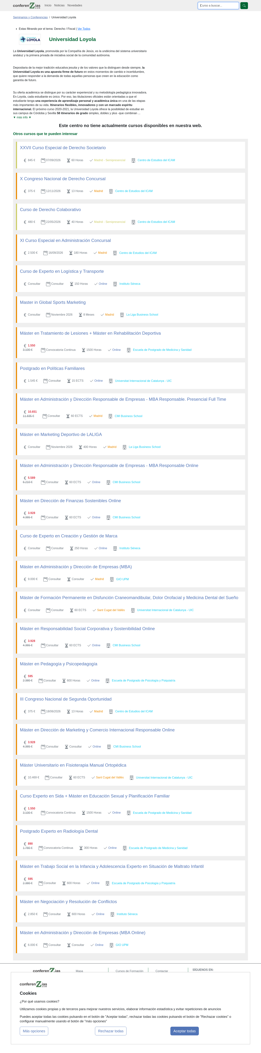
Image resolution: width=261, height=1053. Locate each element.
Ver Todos (83, 28)
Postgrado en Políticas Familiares (52, 368)
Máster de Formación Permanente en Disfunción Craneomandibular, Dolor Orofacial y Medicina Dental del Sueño (129, 597)
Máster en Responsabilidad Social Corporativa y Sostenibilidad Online (87, 628)
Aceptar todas (184, 1031)
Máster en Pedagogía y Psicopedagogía (58, 663)
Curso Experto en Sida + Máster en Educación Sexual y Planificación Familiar (95, 795)
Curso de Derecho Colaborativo (50, 209)
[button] (80, 117)
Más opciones (34, 1031)
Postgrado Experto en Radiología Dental (59, 831)
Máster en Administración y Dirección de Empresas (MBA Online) (82, 932)
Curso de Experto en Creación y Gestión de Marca (68, 535)
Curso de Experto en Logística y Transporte (62, 271)
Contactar (162, 971)
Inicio (48, 5)
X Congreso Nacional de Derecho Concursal (62, 178)
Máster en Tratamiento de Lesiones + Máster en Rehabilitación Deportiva (90, 333)
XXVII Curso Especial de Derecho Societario (63, 147)
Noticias (59, 5)
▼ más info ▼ (22, 117)
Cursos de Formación (129, 971)
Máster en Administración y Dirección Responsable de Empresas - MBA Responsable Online (109, 465)
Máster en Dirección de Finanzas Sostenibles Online (70, 500)
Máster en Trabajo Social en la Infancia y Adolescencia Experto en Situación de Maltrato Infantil (112, 866)
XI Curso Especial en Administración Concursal (65, 240)
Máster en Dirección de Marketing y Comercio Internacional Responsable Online (97, 729)
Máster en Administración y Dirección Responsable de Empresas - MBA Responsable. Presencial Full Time (123, 399)
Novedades (74, 5)
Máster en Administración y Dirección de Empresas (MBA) (76, 566)
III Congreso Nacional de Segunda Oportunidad (66, 699)
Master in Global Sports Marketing (53, 302)
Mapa (79, 971)
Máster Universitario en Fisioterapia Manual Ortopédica (73, 765)
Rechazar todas (110, 1031)
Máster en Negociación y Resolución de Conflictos (68, 901)
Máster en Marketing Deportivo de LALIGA (61, 434)
